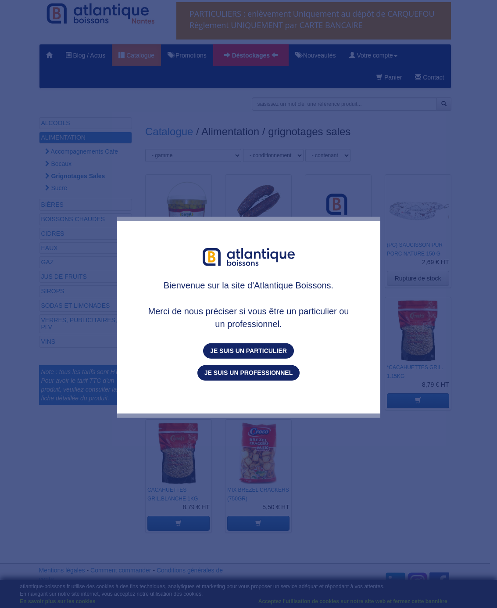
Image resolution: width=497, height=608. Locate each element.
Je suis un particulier (248, 350)
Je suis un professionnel (248, 372)
